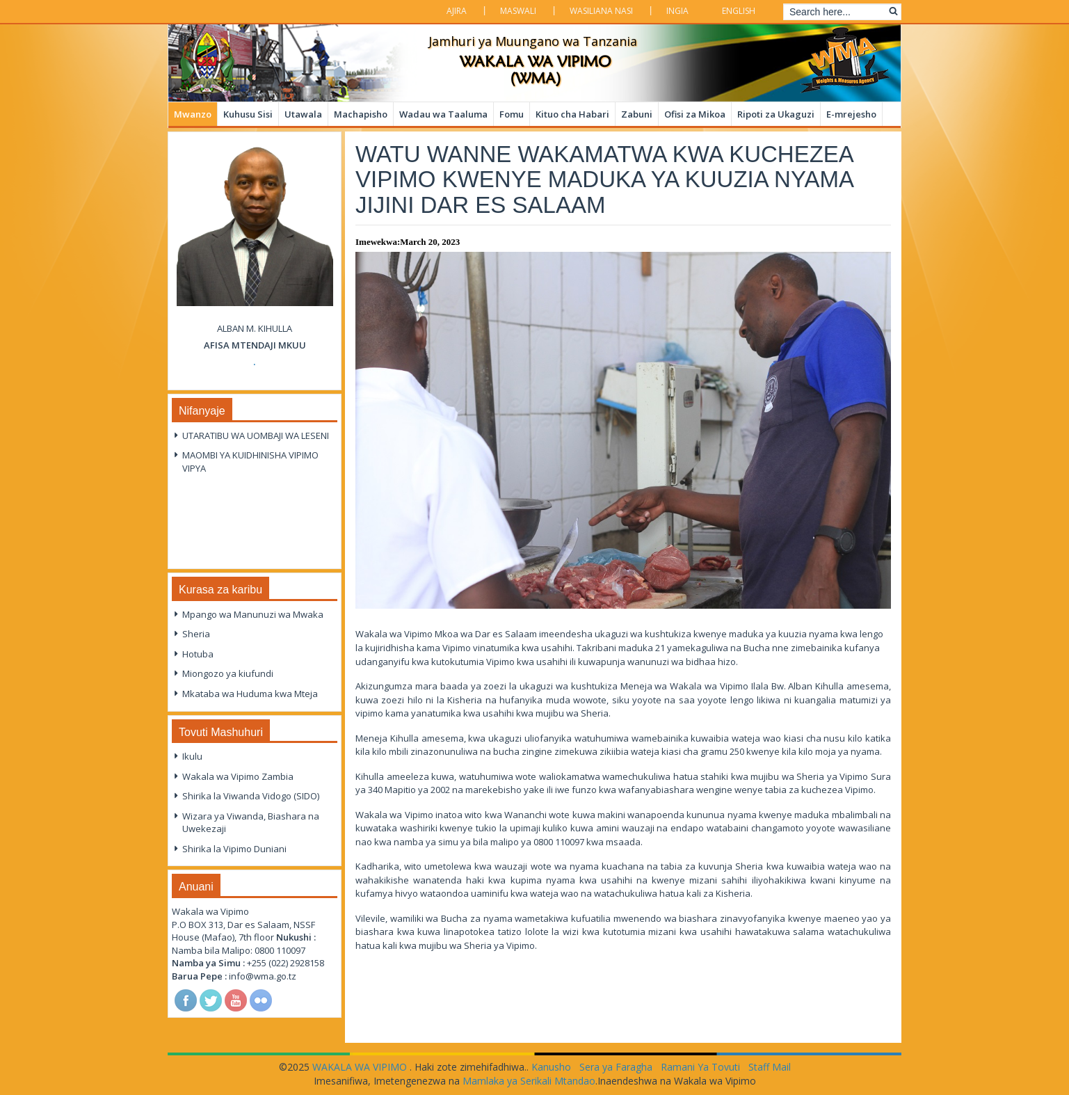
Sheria (196, 634)
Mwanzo (192, 114)
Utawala (303, 114)
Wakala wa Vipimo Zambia (238, 776)
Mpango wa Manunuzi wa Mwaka (252, 614)
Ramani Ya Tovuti (700, 1066)
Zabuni (636, 114)
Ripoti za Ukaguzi (775, 114)
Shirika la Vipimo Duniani (234, 848)
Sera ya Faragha (615, 1066)
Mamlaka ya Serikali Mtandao (529, 1080)
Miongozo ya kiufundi (227, 673)
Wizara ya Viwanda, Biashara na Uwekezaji (250, 823)
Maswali (518, 11)
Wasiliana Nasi (601, 11)
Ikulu (192, 756)
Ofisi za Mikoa (694, 114)
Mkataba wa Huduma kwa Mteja (250, 693)
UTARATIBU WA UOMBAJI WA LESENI (255, 435)
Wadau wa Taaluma (443, 114)
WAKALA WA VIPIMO (361, 1066)
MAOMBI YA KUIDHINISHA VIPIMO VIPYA (250, 461)
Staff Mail (769, 1066)
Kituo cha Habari (572, 114)
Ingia (677, 11)
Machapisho (360, 114)
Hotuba (198, 654)
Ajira (457, 11)
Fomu (511, 114)
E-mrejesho (851, 114)
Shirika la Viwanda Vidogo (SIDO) (250, 796)
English (738, 11)
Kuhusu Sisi (248, 114)
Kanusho (551, 1066)
